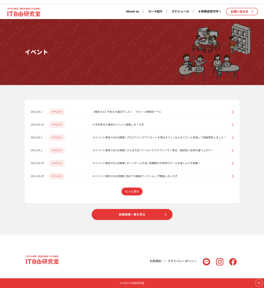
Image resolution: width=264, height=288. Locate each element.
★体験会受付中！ (210, 11)
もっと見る (132, 191)
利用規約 (156, 261)
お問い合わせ (242, 12)
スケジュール (180, 11)
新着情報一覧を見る (132, 214)
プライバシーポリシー (182, 261)
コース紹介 (155, 11)
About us (132, 11)
